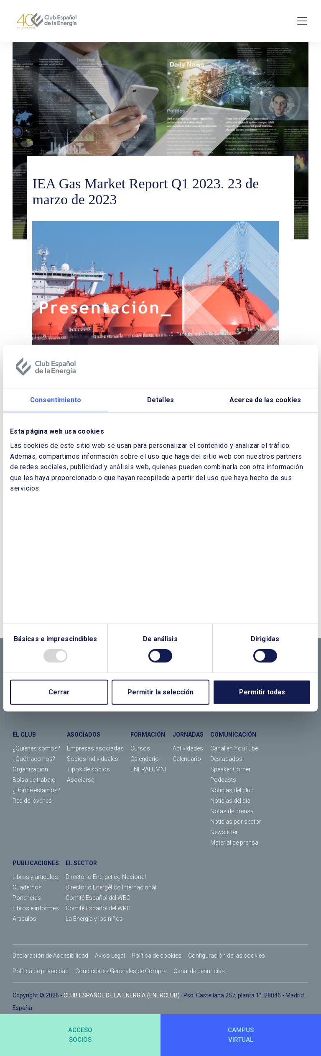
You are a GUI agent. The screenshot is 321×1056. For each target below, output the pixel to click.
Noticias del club (232, 790)
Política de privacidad (41, 971)
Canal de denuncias (199, 971)
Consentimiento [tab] (55, 400)
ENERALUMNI (148, 769)
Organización (30, 769)
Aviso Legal (110, 955)
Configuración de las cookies (226, 955)
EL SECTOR (81, 863)
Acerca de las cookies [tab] (265, 400)
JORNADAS (188, 734)
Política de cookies (156, 955)
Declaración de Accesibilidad (50, 955)
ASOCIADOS (83, 734)
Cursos (140, 748)
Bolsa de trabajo (34, 779)
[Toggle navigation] (302, 21)
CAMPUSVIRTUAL (241, 1034)
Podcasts (223, 779)
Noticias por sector (235, 821)
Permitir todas (262, 692)
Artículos (24, 918)
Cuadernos (27, 887)
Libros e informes (36, 908)
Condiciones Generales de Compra (121, 971)
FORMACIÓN (147, 734)
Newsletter (224, 832)
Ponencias (27, 897)
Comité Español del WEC (98, 897)
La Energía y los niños (94, 918)
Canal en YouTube (234, 748)
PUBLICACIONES (36, 863)
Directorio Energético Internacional (111, 887)
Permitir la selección (160, 692)
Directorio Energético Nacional (106, 877)
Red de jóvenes (32, 800)
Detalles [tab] (160, 400)
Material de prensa (234, 842)
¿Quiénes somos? (36, 748)
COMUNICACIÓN (233, 734)
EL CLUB (24, 734)
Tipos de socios (88, 769)
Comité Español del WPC (98, 908)
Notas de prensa (232, 811)
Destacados (226, 758)
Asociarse (80, 779)
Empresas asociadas (95, 748)
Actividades (188, 748)
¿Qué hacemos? (34, 758)
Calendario (144, 758)
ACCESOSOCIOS (80, 1034)
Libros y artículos (35, 877)
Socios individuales (92, 758)
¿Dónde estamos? (36, 790)
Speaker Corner (230, 769)
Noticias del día (230, 800)
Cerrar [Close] (59, 692)
